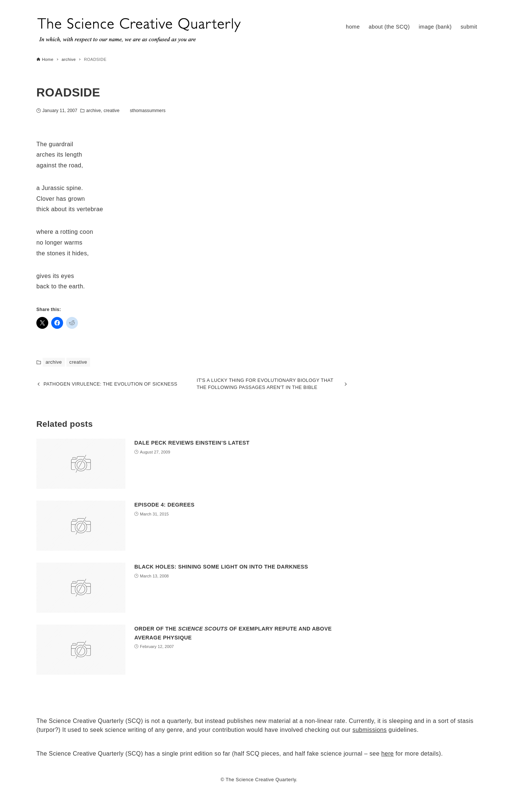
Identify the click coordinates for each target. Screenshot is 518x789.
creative (111, 110)
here (387, 753)
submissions (370, 730)
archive (93, 110)
